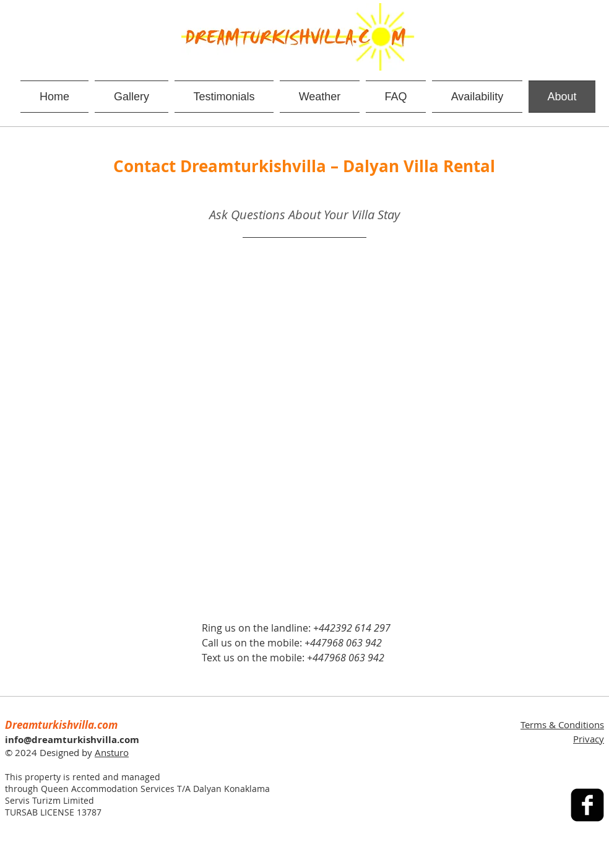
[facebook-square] (587, 805)
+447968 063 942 (343, 643)
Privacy (588, 739)
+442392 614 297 (352, 628)
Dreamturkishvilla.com (61, 725)
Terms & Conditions (562, 724)
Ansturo (112, 752)
